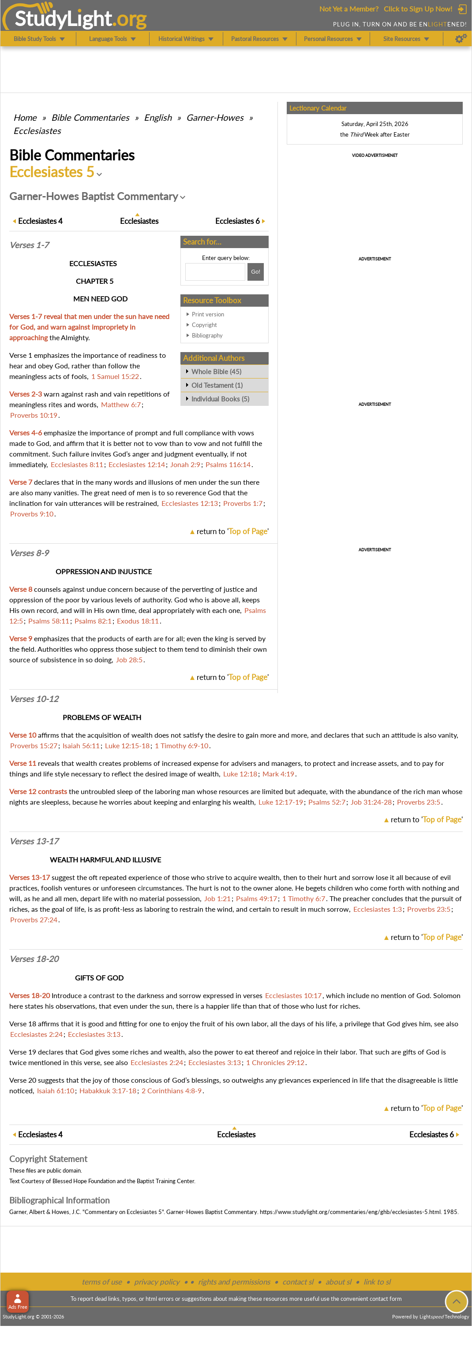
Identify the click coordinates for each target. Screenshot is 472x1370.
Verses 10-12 (33, 699)
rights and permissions (234, 1281)
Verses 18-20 (33, 959)
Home (25, 117)
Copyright (204, 324)
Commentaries (90, 117)
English (158, 117)
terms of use (102, 1281)
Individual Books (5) (220, 399)
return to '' (233, 531)
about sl (338, 1281)
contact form (386, 1298)
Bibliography (207, 335)
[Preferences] (461, 38)
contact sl (297, 1281)
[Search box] (215, 272)
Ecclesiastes (37, 130)
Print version (208, 314)
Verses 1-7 (29, 245)
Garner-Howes (214, 117)
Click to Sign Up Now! (418, 8)
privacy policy (157, 1281)
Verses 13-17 (33, 841)
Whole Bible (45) (216, 371)
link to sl (376, 1281)
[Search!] (255, 272)
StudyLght (63, 18)
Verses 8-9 (29, 553)
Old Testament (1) (217, 385)
